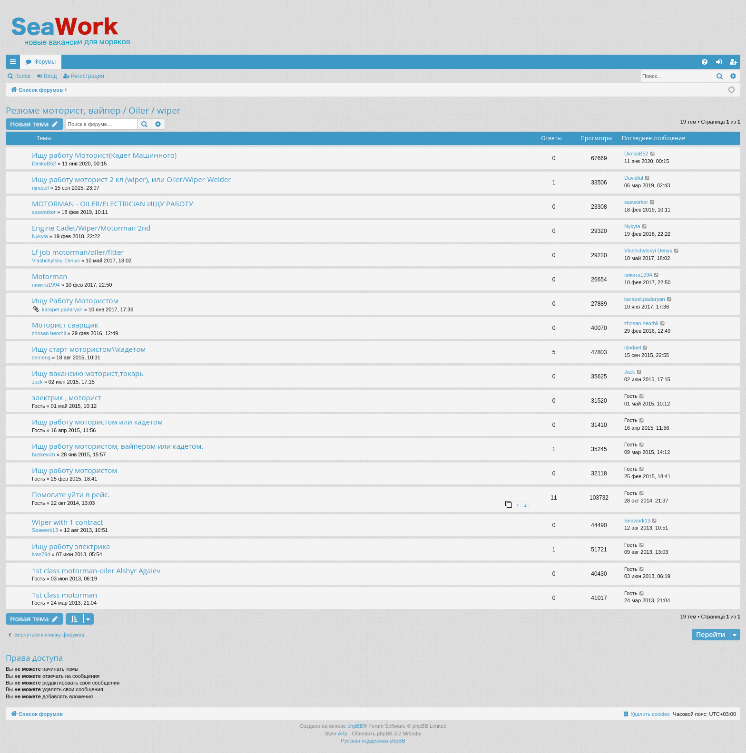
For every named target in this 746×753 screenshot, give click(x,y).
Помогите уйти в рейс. (71, 494)
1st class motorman (64, 594)
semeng (41, 357)
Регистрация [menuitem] (735, 63)
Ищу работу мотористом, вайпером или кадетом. (117, 446)
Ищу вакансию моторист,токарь (88, 373)
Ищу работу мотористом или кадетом (97, 421)
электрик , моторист (66, 397)
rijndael (40, 188)
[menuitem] (704, 62)
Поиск (22, 76)
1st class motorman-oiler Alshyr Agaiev (96, 570)
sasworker (44, 212)
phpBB (355, 726)
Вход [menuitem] (721, 63)
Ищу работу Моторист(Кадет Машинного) (104, 155)
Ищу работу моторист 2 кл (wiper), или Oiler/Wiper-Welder (131, 179)
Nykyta (40, 236)
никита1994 (46, 285)
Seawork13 (45, 530)
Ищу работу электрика (71, 546)
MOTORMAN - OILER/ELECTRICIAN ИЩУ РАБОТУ (112, 203)
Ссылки (15, 63)
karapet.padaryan (62, 309)
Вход (50, 76)
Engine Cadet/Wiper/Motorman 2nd (91, 227)
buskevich (43, 454)
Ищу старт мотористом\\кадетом (89, 349)
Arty (342, 733)
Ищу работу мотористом (74, 470)
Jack (37, 382)
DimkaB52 (44, 163)
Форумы (45, 61)
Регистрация (87, 76)
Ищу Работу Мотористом (75, 300)
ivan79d (41, 554)
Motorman (49, 276)
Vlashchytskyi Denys (56, 260)
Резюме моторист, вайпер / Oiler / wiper (93, 110)
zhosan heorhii (50, 333)
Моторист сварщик (65, 324)
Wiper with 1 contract (67, 522)
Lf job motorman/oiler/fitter (78, 252)
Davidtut (633, 178)
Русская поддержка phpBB (373, 740)
